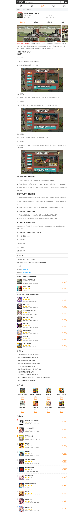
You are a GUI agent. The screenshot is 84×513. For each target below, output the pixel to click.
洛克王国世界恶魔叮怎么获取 (26, 372)
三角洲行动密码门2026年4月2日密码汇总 (29, 369)
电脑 (32, 6)
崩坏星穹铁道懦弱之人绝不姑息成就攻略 (29, 363)
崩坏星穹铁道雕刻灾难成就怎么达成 (28, 357)
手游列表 (24, 9)
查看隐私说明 (27, 272)
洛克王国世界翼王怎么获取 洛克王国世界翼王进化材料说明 (34, 377)
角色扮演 (29, 9)
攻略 (64, 6)
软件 (53, 6)
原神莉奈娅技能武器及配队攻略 (26, 360)
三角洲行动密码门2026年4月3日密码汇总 (29, 354)
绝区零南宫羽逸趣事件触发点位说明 (28, 375)
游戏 (42, 6)
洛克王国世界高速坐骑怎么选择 (26, 366)
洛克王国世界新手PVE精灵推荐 (26, 380)
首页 (21, 6)
